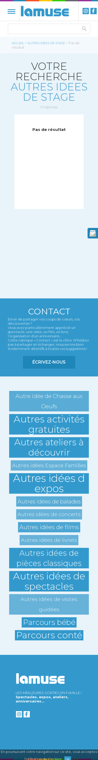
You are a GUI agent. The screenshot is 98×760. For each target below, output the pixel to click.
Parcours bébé (49, 622)
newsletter (93, 233)
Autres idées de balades (49, 501)
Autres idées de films (49, 527)
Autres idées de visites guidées (49, 604)
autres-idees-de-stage (46, 43)
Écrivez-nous (49, 362)
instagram (86, 11)
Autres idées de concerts (49, 514)
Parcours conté (49, 635)
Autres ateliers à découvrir (49, 447)
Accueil (18, 43)
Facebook (93, 11)
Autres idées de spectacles (49, 581)
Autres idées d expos (49, 483)
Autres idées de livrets (49, 540)
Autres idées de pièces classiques (49, 558)
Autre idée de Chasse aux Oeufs (49, 401)
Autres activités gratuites (49, 424)
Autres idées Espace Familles (49, 465)
